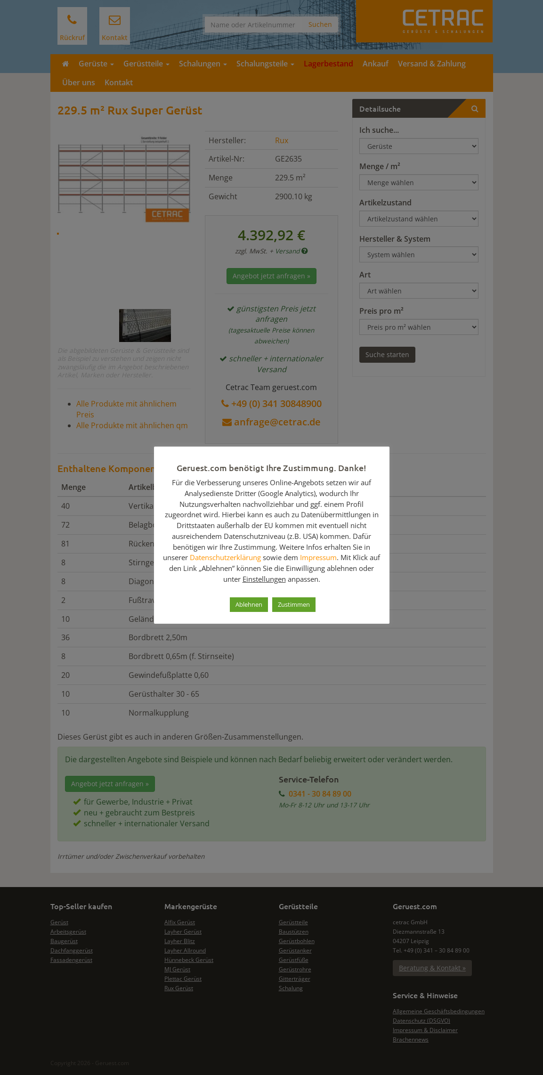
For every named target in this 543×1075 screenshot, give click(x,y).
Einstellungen (264, 579)
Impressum (318, 557)
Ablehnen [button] (248, 604)
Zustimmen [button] (294, 604)
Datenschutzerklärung (225, 557)
